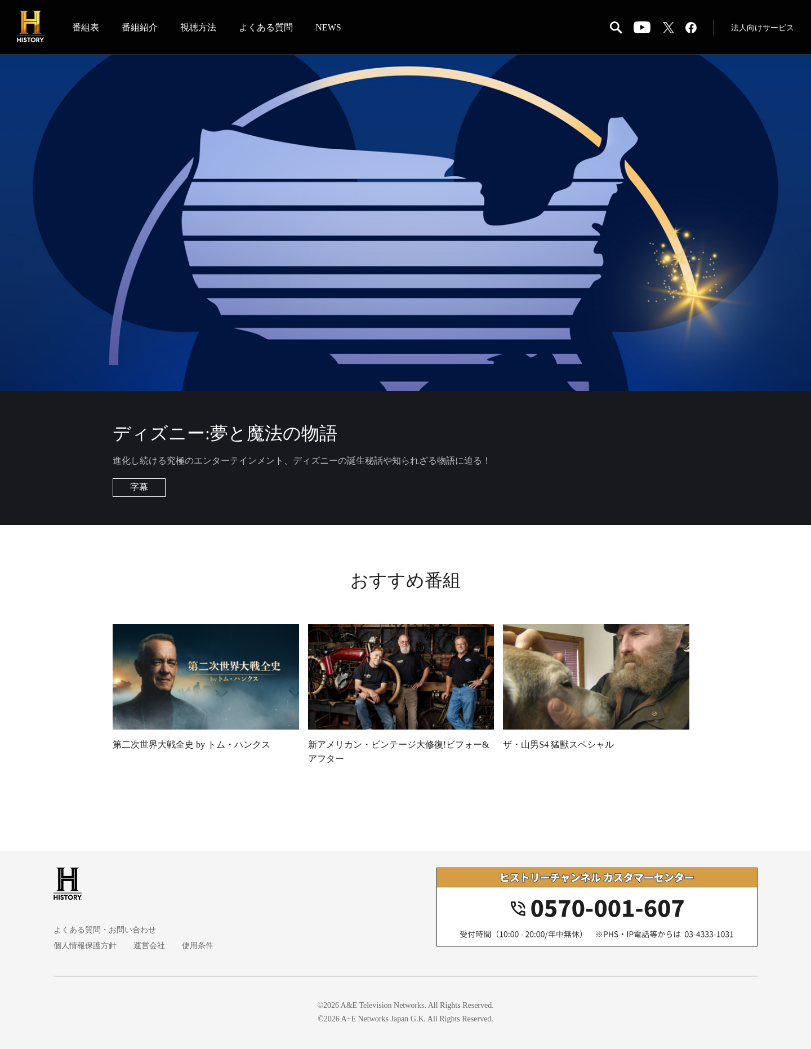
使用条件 (197, 945)
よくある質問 (266, 27)
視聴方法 (198, 27)
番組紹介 (140, 27)
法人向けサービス (762, 28)
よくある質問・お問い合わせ (105, 930)
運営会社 (149, 945)
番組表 (85, 27)
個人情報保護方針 (85, 945)
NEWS (328, 27)
